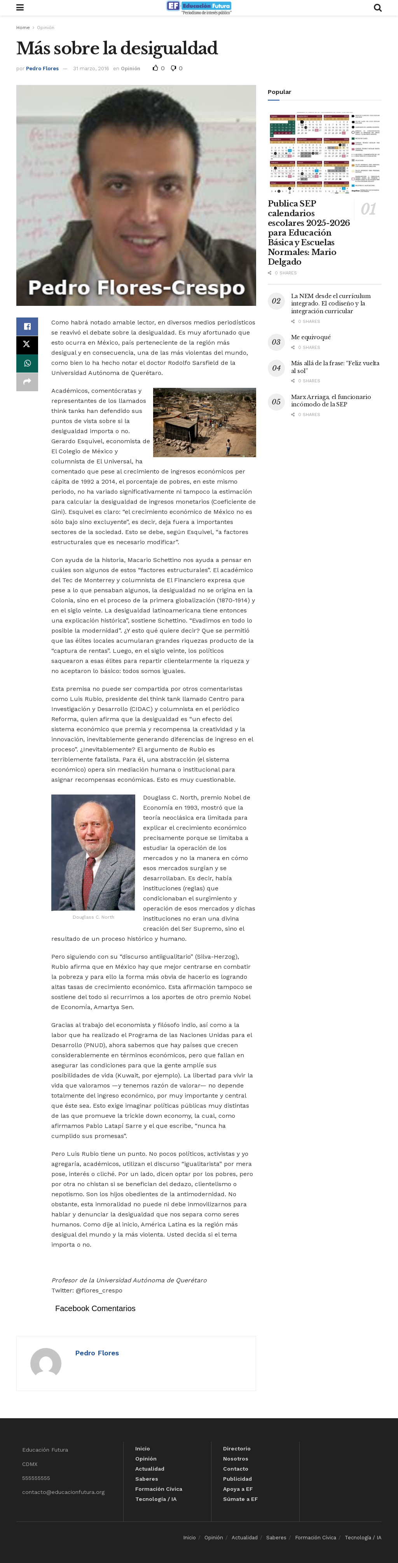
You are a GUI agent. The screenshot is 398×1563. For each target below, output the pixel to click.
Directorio (237, 1448)
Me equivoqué (311, 337)
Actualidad (149, 1469)
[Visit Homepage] (198, 8)
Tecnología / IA (155, 1499)
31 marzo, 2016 (91, 68)
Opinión (45, 27)
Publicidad (237, 1479)
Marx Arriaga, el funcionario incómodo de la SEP (331, 401)
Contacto (235, 1469)
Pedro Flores (42, 68)
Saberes (146, 1479)
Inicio (142, 1448)
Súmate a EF (240, 1499)
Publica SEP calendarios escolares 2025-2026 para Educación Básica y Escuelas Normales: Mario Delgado (309, 233)
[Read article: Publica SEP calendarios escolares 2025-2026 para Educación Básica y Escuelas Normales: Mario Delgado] (325, 153)
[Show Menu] (20, 8)
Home (23, 27)
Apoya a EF (238, 1489)
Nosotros (235, 1458)
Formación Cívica (158, 1489)
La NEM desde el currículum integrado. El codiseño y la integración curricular (331, 304)
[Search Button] (378, 8)
